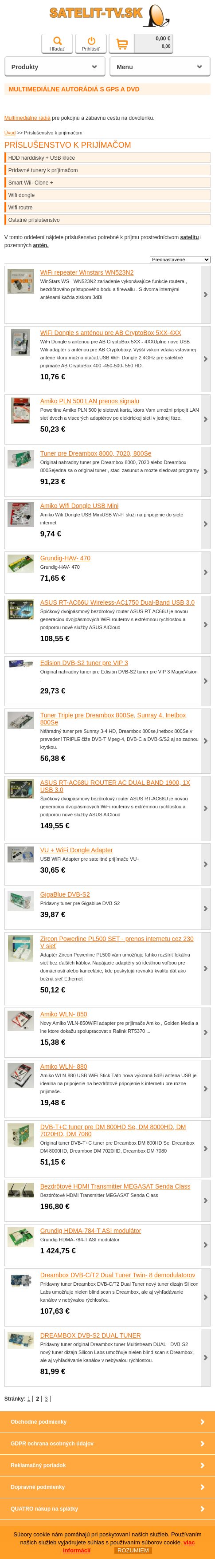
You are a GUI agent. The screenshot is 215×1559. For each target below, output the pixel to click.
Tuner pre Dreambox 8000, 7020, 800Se (96, 453)
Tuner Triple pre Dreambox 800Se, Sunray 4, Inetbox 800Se (113, 719)
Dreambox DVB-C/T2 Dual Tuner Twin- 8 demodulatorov (117, 1275)
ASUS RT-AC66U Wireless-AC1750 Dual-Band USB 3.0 (117, 602)
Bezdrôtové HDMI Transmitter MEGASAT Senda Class (115, 1186)
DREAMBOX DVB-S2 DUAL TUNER (90, 1335)
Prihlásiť (90, 43)
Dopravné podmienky (38, 1487)
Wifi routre (20, 208)
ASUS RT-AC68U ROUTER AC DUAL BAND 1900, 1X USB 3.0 (115, 786)
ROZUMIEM (133, 1550)
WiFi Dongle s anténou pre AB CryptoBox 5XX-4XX (110, 332)
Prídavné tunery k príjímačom (43, 170)
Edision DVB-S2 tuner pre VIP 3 (84, 662)
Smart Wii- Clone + (30, 183)
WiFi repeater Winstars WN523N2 (87, 272)
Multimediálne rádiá (27, 118)
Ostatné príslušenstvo (34, 220)
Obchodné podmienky (38, 1422)
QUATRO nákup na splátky (44, 1509)
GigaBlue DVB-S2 (65, 894)
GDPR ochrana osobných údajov (52, 1444)
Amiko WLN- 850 (63, 1014)
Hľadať (57, 43)
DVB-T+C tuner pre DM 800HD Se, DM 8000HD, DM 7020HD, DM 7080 (113, 1130)
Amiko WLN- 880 (63, 1066)
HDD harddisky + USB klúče (41, 158)
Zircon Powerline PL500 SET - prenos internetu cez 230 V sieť (117, 942)
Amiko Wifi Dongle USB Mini (79, 505)
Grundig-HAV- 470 (65, 558)
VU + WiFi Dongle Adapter (76, 850)
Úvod (10, 132)
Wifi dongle (21, 195)
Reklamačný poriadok (38, 1465)
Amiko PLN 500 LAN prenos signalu (89, 401)
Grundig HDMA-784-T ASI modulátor (90, 1230)
